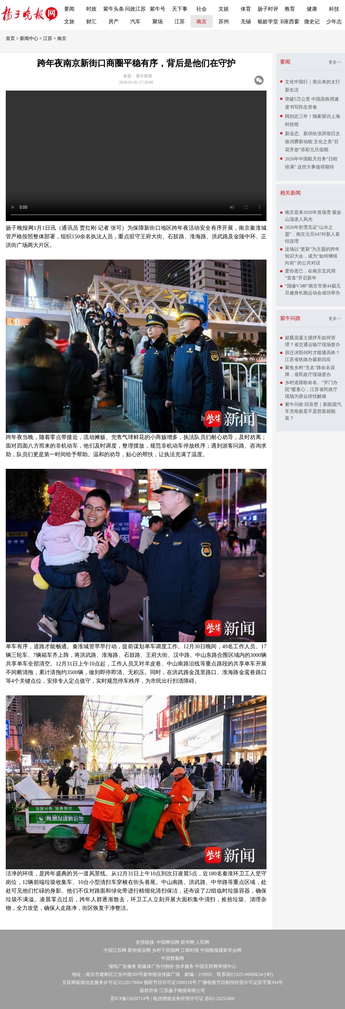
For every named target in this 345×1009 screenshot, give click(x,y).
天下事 (179, 9)
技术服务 (184, 966)
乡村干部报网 (165, 950)
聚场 (157, 21)
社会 (201, 9)
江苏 (180, 21)
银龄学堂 (268, 21)
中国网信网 (167, 942)
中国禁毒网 (172, 958)
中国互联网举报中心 (215, 966)
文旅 (69, 21)
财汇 (91, 21)
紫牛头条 (113, 9)
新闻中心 (29, 38)
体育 (246, 9)
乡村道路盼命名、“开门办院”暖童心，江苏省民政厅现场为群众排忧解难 (311, 389)
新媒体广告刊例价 (155, 966)
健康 (312, 9)
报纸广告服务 (122, 966)
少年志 (334, 21)
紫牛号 (157, 9)
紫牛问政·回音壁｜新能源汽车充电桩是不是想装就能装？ (313, 411)
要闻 (69, 9)
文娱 (223, 9)
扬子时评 (268, 9)
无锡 (246, 21)
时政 (91, 9)
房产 (113, 21)
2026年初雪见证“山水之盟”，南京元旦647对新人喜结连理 (312, 234)
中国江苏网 (114, 950)
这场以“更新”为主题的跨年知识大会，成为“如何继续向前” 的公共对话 (312, 256)
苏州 (223, 21)
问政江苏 (135, 9)
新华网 (187, 942)
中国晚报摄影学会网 (220, 950)
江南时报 (190, 950)
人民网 (202, 942)
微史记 (312, 21)
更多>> (335, 62)
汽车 (135, 21)
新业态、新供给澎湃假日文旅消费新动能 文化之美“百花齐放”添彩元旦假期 (312, 141)
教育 (290, 9)
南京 (201, 21)
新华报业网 (139, 950)
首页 (10, 38)
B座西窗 (289, 21)
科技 (334, 9)
